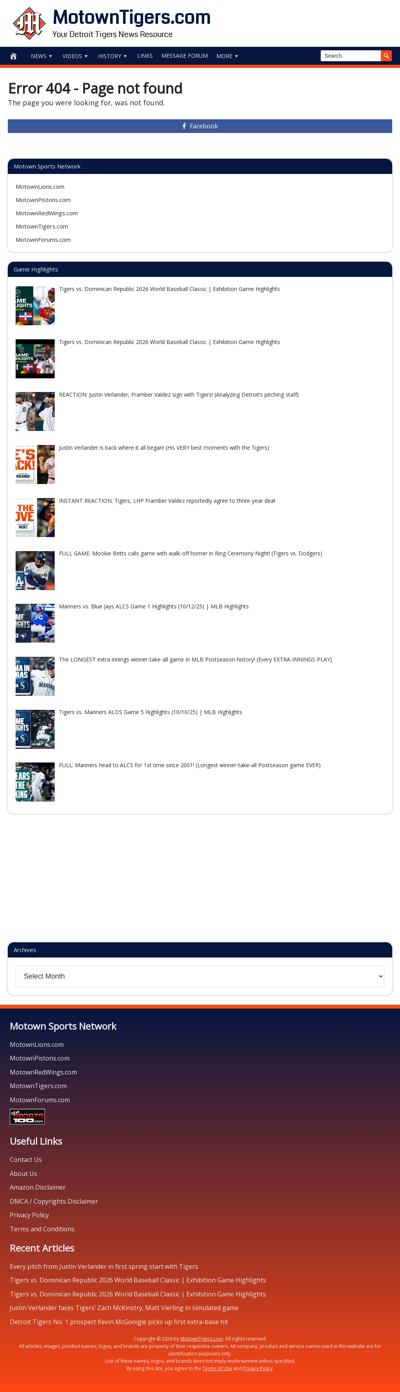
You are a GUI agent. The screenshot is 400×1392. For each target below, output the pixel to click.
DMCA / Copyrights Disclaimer (54, 1201)
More (228, 56)
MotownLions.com (40, 186)
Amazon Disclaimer (38, 1187)
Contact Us (26, 1159)
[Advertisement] (302, 22)
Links (145, 55)
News (42, 56)
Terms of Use (217, 1368)
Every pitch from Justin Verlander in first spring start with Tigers (104, 1266)
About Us (23, 1173)
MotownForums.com (43, 239)
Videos (75, 56)
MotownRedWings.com (47, 213)
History (113, 56)
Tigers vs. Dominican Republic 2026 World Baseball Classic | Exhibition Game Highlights (138, 1280)
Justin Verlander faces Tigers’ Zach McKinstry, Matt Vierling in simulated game (124, 1307)
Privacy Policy (29, 1215)
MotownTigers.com (132, 18)
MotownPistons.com (43, 200)
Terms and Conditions (42, 1229)
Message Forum (184, 55)
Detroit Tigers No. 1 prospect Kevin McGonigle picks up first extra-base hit (119, 1322)
